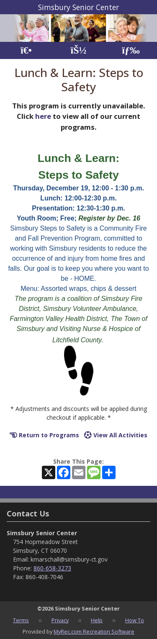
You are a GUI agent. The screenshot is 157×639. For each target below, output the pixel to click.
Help (97, 620)
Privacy (60, 620)
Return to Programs (44, 435)
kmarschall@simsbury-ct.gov (69, 559)
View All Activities (115, 435)
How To (134, 620)
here (43, 116)
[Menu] (131, 50)
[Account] (78, 50)
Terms (21, 620)
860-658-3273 (52, 568)
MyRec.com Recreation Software (94, 631)
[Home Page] (26, 50)
